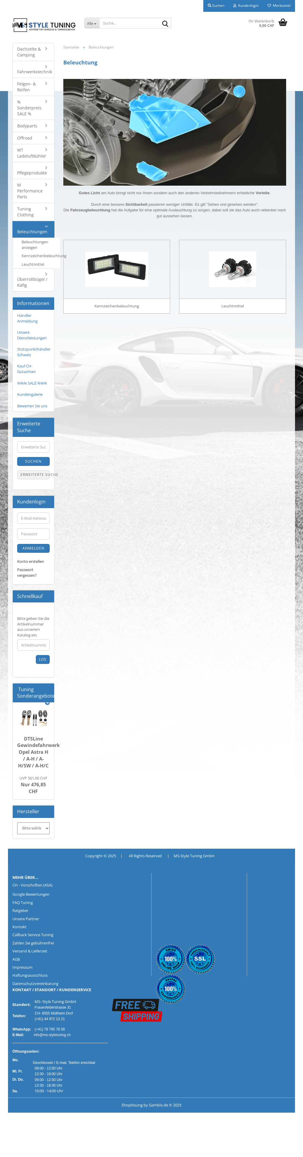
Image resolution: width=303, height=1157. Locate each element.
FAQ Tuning (22, 902)
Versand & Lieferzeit (29, 951)
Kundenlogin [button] (246, 5)
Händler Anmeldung (27, 318)
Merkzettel (279, 5)
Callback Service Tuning (32, 934)
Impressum (22, 967)
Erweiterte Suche (35, 474)
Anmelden (33, 548)
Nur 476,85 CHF (33, 785)
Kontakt (19, 926)
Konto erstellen (30, 561)
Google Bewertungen (30, 894)
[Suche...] (91, 23)
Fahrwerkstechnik (34, 71)
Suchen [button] (216, 5)
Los (42, 659)
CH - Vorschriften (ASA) (32, 885)
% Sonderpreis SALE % (29, 107)
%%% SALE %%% (32, 383)
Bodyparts (27, 126)
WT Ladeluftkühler (31, 153)
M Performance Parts (30, 191)
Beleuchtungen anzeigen (35, 244)
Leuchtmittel (33, 264)
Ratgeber (20, 910)
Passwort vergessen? (27, 572)
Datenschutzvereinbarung (35, 983)
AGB (16, 959)
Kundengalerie (30, 394)
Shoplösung (132, 1105)
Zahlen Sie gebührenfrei (33, 943)
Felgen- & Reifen (26, 87)
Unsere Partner (25, 918)
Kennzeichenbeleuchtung (41, 255)
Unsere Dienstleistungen (32, 335)
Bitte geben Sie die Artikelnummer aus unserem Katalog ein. (33, 627)
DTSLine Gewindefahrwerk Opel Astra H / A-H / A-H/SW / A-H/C (38, 752)
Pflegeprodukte (32, 173)
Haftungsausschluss (30, 975)
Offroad (24, 138)
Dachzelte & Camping (29, 52)
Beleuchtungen (32, 231)
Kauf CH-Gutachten (26, 368)
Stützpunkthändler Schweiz (34, 351)
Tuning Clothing (25, 212)
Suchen (33, 461)
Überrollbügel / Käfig (32, 282)
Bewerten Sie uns (32, 406)
